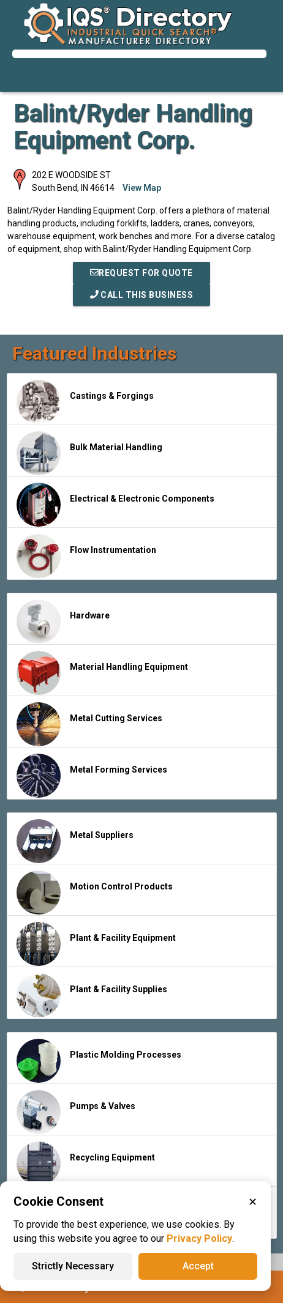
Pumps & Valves (76, 1112)
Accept (198, 1266)
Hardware (63, 622)
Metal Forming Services (92, 776)
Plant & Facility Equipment (96, 944)
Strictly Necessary (73, 1266)
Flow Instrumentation (86, 556)
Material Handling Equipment (102, 673)
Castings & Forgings (85, 402)
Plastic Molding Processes (99, 1061)
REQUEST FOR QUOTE (141, 273)
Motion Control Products (95, 893)
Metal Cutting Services (89, 724)
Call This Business (142, 295)
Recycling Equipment (86, 1164)
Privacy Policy (199, 1238)
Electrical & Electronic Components (115, 505)
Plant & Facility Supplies (92, 995)
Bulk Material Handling (89, 453)
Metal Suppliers (75, 841)
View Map (142, 188)
